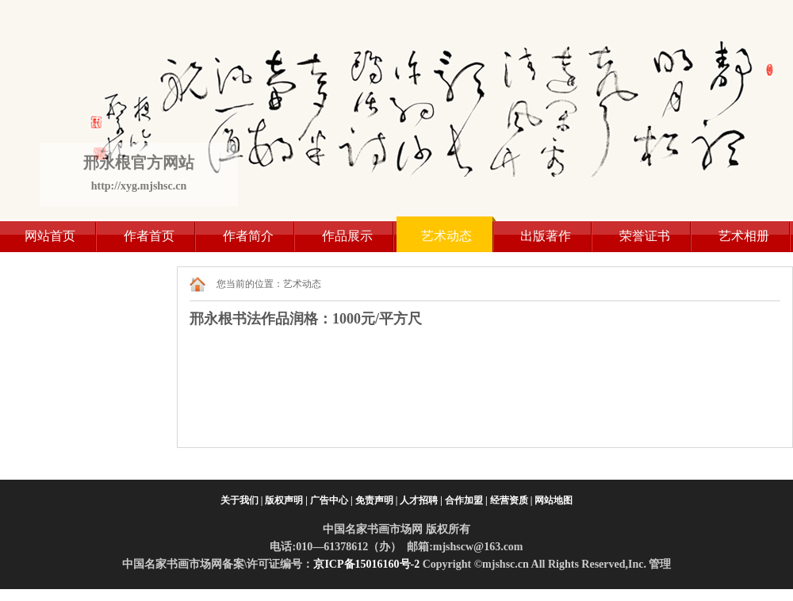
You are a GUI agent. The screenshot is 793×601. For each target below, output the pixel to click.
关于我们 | (241, 500)
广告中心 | (331, 500)
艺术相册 (743, 236)
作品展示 (347, 236)
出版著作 (545, 236)
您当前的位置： (249, 283)
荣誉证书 (644, 236)
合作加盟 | (466, 500)
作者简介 (248, 236)
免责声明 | (376, 500)
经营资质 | (511, 500)
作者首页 (149, 236)
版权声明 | (286, 500)
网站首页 (50, 236)
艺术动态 (446, 236)
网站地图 (553, 500)
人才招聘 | (421, 500)
